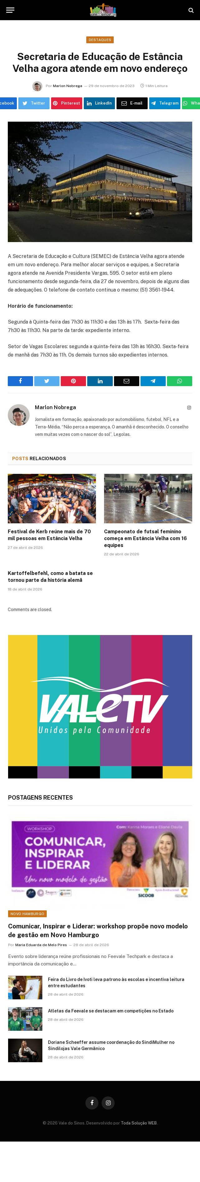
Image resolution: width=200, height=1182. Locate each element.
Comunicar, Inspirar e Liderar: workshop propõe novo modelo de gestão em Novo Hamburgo (98, 930)
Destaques (100, 40)
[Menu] (10, 10)
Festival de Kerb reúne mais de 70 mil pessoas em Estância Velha (49, 535)
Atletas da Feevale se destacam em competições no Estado (111, 1010)
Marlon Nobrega (67, 86)
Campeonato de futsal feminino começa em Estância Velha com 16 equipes (145, 538)
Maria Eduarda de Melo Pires (41, 945)
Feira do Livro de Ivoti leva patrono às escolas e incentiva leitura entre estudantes (116, 982)
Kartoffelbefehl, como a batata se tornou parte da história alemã (50, 576)
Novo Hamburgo (27, 914)
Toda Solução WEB (139, 1123)
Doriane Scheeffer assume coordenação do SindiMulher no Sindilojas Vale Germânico (111, 1045)
